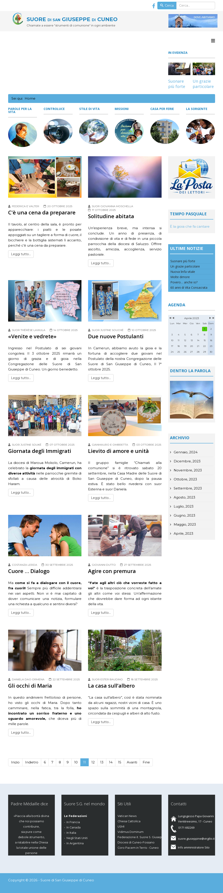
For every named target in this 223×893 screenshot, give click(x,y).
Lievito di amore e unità (118, 450)
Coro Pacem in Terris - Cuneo (138, 847)
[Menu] (213, 40)
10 (76, 762)
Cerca (167, 5)
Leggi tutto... (21, 254)
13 (101, 762)
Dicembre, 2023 (187, 461)
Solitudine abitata (111, 216)
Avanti (132, 762)
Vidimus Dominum (131, 831)
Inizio (15, 762)
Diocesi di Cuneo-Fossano (136, 842)
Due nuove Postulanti (116, 336)
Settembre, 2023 (187, 488)
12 (93, 762)
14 (110, 762)
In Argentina (75, 843)
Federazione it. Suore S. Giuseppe (142, 837)
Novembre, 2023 (187, 470)
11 (84, 762)
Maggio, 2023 (184, 524)
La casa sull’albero (111, 685)
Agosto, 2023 (184, 497)
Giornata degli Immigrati (39, 450)
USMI (121, 826)
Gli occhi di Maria (30, 685)
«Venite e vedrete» (32, 336)
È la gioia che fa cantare (190, 226)
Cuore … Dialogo (29, 571)
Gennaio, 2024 (185, 452)
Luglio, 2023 (183, 506)
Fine (146, 762)
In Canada (73, 827)
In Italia (71, 832)
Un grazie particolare (203, 83)
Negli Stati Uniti (77, 838)
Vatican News (127, 816)
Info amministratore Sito (194, 847)
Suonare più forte (176, 83)
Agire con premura (112, 571)
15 (119, 762)
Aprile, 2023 (183, 533)
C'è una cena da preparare (42, 212)
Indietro (31, 762)
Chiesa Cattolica (129, 821)
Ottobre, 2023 (185, 479)
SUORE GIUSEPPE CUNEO (72, 19)
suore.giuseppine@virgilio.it (196, 839)
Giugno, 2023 (184, 515)
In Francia (73, 822)
